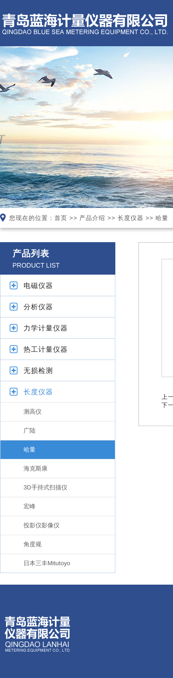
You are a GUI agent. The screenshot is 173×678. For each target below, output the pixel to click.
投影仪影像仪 (42, 525)
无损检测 (38, 370)
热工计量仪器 (46, 349)
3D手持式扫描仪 (45, 487)
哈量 (161, 217)
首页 (60, 217)
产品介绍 (92, 217)
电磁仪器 (38, 285)
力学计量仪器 (46, 328)
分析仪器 (38, 307)
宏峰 (30, 506)
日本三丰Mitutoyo (47, 563)
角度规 (33, 544)
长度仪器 (130, 217)
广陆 (30, 430)
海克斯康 (36, 468)
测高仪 (33, 411)
